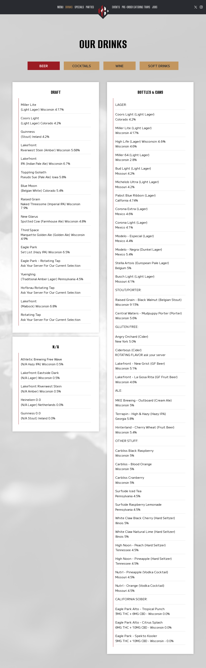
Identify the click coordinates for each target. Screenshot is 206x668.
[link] (103, 11)
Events (116, 7)
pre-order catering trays (136, 7)
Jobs (154, 7)
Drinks (69, 7)
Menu (60, 7)
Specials (79, 7)
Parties (90, 7)
